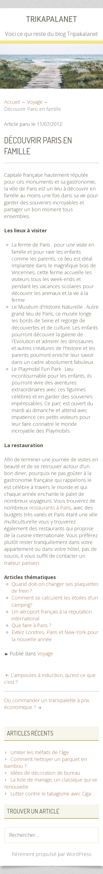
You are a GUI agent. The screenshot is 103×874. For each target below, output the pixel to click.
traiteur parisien (21, 563)
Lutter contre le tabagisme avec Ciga (50, 793)
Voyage (45, 653)
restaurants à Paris (50, 507)
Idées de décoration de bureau (45, 772)
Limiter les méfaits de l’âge (39, 752)
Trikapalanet (51, 19)
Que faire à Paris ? (31, 625)
